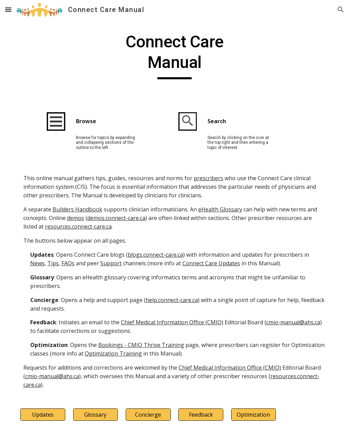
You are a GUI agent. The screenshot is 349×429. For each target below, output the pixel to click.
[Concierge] (148, 414)
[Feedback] (201, 414)
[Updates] (43, 414)
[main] (175, 55)
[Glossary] (95, 414)
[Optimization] (253, 414)
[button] (8, 9)
